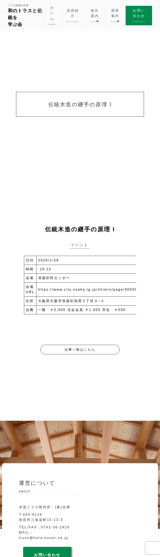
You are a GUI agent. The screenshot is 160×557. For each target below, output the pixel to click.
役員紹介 (72, 16)
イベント (79, 245)
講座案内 (115, 16)
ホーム (52, 16)
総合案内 (95, 16)
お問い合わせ (139, 16)
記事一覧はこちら (80, 349)
